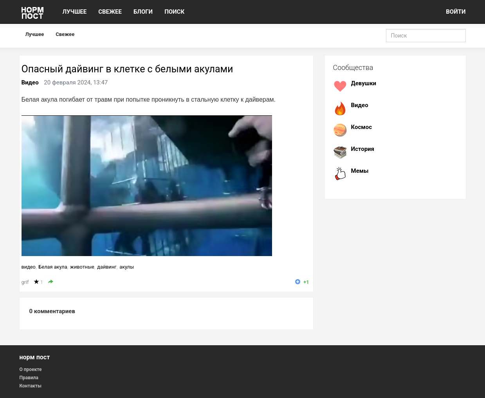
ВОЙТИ (455, 11)
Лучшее (34, 34)
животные (82, 267)
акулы (126, 267)
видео (29, 267)
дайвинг (106, 267)
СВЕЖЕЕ (110, 11)
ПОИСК (174, 11)
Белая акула (52, 267)
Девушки (364, 83)
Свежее (65, 34)
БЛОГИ (143, 11)
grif (25, 282)
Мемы (360, 170)
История (363, 148)
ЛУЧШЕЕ (75, 11)
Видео (30, 82)
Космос (361, 127)
